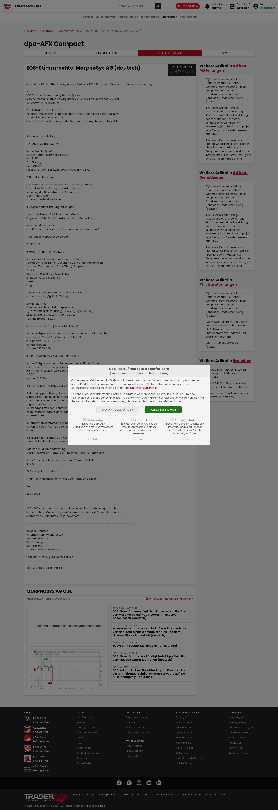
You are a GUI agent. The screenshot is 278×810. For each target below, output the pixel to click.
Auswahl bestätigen (118, 410)
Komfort (141, 420)
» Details (93, 439)
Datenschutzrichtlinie (143, 388)
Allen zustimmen (163, 410)
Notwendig (95, 420)
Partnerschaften (187, 420)
